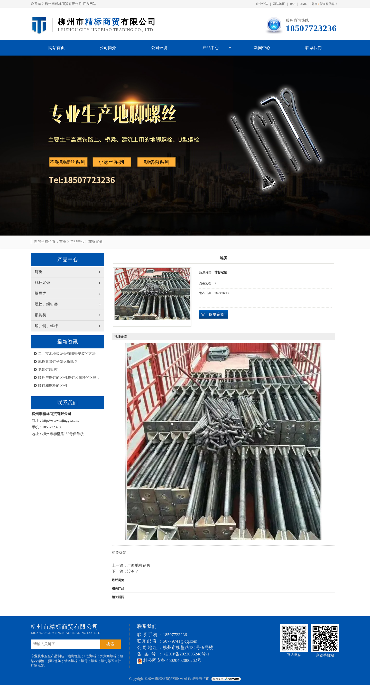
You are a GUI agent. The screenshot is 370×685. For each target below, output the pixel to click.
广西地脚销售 (138, 565)
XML (303, 4)
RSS (292, 4)
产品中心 (210, 48)
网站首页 (56, 48)
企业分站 (262, 4)
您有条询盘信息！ (325, 4)
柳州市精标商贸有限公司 (63, 4)
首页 (62, 242)
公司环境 (159, 48)
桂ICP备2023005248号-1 (186, 654)
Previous (16, 143)
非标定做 (95, 242)
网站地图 (279, 4)
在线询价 (213, 314)
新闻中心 (262, 48)
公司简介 (108, 48)
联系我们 (313, 48)
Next (353, 143)
